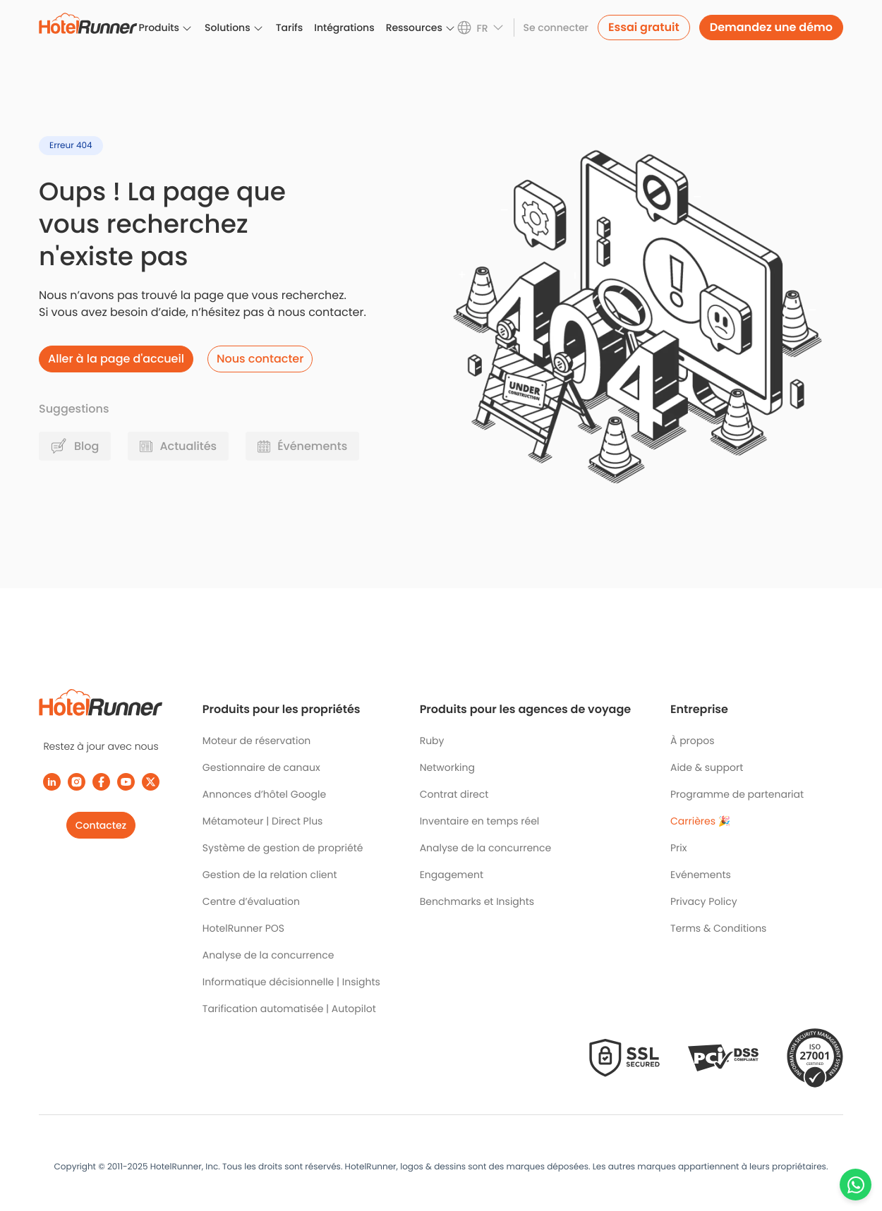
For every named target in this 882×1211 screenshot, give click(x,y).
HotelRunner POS (243, 928)
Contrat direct (454, 794)
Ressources (414, 27)
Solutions (227, 27)
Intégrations (344, 27)
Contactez (100, 825)
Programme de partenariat (737, 794)
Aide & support (706, 767)
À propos (692, 741)
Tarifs (289, 27)
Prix (678, 848)
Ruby (432, 741)
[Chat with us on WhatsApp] (855, 1184)
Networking (447, 767)
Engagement (451, 875)
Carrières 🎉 (700, 821)
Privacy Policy (703, 901)
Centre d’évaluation (251, 901)
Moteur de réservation (256, 741)
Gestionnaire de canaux (261, 767)
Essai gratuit (643, 27)
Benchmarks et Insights (477, 901)
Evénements (700, 875)
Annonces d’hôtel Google (264, 794)
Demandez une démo (771, 27)
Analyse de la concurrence (268, 955)
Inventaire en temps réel (480, 821)
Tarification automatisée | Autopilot (289, 1009)
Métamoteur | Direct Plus (263, 821)
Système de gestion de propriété (283, 848)
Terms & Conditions (718, 928)
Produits (158, 27)
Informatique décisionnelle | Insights (291, 982)
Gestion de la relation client (270, 875)
